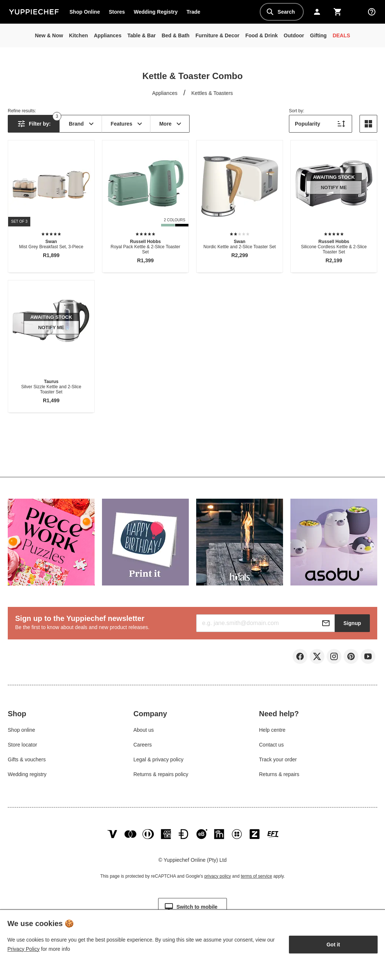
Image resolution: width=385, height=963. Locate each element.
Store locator (22, 745)
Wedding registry (27, 774)
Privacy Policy (23, 949)
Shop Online (84, 12)
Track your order (278, 759)
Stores (117, 12)
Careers (142, 745)
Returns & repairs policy (160, 774)
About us (143, 730)
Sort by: (296, 110)
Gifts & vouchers (27, 759)
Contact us (271, 745)
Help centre (272, 730)
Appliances (165, 93)
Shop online (21, 730)
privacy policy (217, 876)
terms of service (256, 876)
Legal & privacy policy (158, 759)
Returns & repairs (279, 774)
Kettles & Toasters (212, 93)
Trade (195, 13)
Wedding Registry (156, 12)
